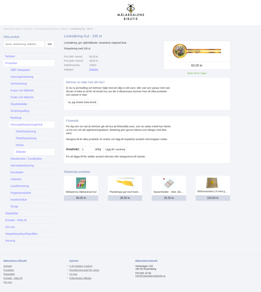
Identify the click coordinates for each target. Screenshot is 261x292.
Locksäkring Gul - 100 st (81, 29)
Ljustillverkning (20, 186)
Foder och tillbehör (22, 97)
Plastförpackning (26, 138)
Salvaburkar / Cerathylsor (26, 158)
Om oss (10, 226)
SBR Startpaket (20, 69)
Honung (10, 240)
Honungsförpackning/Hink (46, 29)
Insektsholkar (19, 199)
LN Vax (73, 274)
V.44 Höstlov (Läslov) (81, 266)
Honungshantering (22, 76)
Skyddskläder (19, 104)
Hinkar (20, 145)
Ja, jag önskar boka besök (82, 102)
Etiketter (64, 29)
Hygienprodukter (21, 192)
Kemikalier (17, 172)
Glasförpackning (26, 131)
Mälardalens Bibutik (13, 29)
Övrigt (14, 206)
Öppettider (11, 213)
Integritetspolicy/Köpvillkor (21, 233)
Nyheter (10, 56)
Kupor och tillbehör (22, 90)
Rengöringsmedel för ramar (84, 270)
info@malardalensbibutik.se (150, 275)
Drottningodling (20, 110)
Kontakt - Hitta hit (16, 220)
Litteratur (16, 179)
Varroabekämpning (22, 165)
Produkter (28, 29)
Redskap (16, 117)
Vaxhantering (19, 83)
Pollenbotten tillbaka (80, 278)
